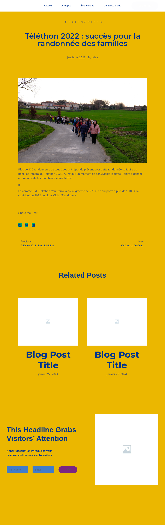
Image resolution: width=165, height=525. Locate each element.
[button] (20, 229)
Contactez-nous (112, 8)
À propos (66, 8)
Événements (87, 8)
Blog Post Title (48, 364)
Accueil (48, 8)
